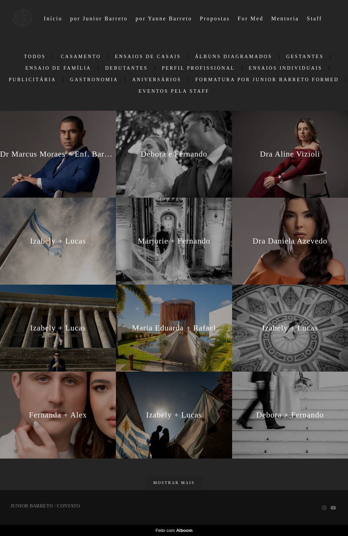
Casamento (81, 56)
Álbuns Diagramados (233, 56)
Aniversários (156, 79)
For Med (250, 18)
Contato (68, 506)
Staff (314, 18)
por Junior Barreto (99, 18)
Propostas (215, 18)
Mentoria (285, 18)
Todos (35, 56)
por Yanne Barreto (164, 18)
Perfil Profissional (198, 68)
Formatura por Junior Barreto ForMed (267, 79)
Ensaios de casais (148, 56)
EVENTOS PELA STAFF (174, 91)
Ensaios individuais (285, 68)
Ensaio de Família (58, 68)
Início (53, 18)
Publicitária (32, 79)
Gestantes (305, 56)
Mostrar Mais (174, 483)
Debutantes (126, 68)
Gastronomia (94, 79)
